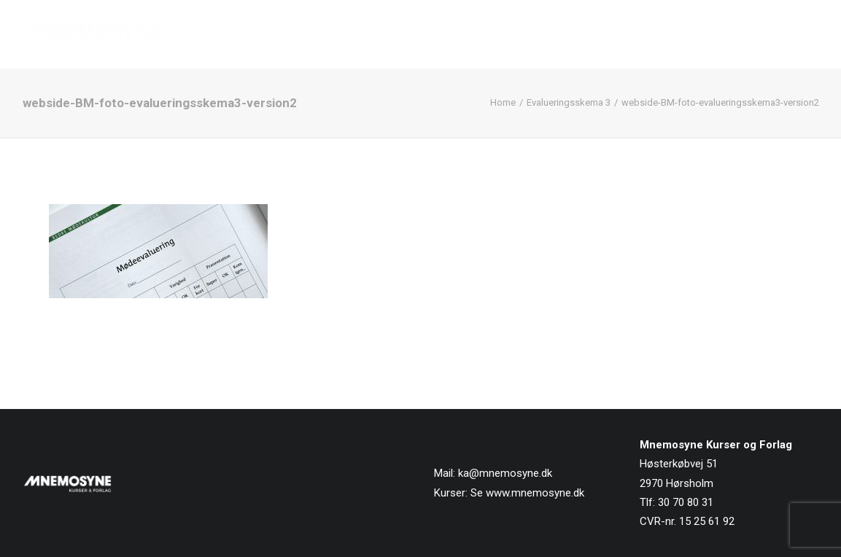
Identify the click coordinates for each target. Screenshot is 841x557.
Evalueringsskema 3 (569, 102)
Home (503, 102)
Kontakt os (787, 34)
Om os (635, 34)
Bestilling (704, 34)
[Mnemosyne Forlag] (93, 34)
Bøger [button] (477, 34)
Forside (409, 34)
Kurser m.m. (558, 34)
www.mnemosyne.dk (535, 492)
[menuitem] (414, 34)
